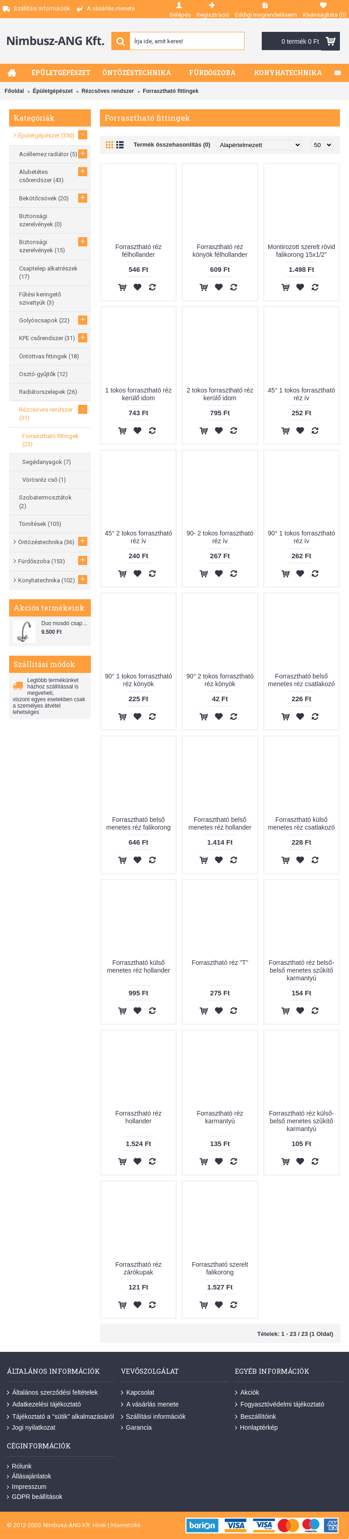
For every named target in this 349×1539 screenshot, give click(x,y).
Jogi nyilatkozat (31, 1428)
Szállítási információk (153, 1417)
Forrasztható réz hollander (138, 1117)
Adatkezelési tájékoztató (44, 1405)
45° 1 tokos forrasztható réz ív (301, 394)
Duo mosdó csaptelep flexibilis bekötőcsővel (65, 623)
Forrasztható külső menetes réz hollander (138, 966)
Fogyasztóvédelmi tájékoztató (279, 1405)
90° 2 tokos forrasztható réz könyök (220, 680)
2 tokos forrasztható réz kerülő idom (220, 394)
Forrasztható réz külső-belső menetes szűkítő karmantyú (301, 1121)
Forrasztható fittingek (171, 91)
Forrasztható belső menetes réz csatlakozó (301, 680)
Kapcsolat (137, 1393)
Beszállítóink (255, 1417)
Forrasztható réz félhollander (138, 250)
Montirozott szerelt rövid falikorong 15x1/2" (301, 250)
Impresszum (26, 1487)
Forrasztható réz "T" (220, 962)
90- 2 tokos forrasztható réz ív (219, 537)
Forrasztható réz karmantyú (220, 1117)
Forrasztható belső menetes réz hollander (220, 823)
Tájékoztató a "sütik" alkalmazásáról (60, 1417)
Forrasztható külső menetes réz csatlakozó (301, 823)
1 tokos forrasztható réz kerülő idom (138, 394)
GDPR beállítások (34, 1497)
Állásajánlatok (29, 1476)
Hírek (99, 1525)
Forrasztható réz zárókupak (138, 1268)
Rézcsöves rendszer (107, 91)
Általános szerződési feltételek (52, 1393)
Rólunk (19, 1466)
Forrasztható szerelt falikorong (220, 1268)
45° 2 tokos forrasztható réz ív (138, 537)
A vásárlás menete (150, 1405)
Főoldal (14, 91)
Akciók (247, 1393)
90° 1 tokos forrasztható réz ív (301, 537)
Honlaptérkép (256, 1428)
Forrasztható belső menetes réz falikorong (138, 823)
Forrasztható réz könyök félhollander (220, 250)
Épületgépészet (53, 91)
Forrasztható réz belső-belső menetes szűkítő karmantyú (301, 970)
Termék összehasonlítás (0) (172, 144)
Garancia (136, 1428)
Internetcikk (125, 1525)
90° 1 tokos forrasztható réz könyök (138, 680)
